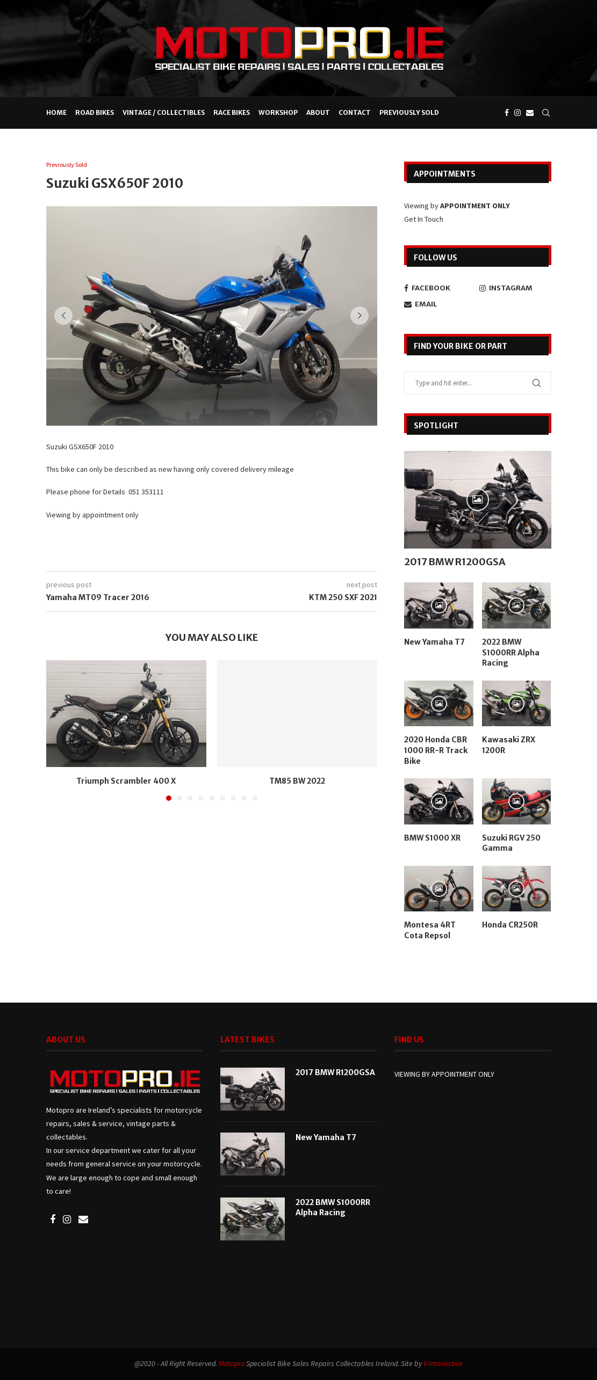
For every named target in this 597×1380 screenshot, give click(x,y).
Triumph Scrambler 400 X (126, 781)
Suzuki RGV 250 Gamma (511, 843)
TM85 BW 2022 (297, 781)
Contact (355, 112)
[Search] (546, 112)
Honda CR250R (510, 924)
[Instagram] (517, 112)
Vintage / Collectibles (164, 112)
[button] (66, 316)
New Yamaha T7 (434, 641)
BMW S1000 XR (432, 837)
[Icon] (477, 499)
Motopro (231, 1362)
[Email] (530, 112)
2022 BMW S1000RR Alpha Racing (511, 652)
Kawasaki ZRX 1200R (508, 744)
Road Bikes (94, 112)
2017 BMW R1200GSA (455, 561)
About (318, 112)
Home (56, 112)
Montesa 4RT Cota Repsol (430, 929)
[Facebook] (507, 112)
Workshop (278, 112)
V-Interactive (443, 1362)
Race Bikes (231, 112)
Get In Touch (423, 218)
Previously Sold (409, 112)
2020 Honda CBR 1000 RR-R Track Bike (435, 749)
